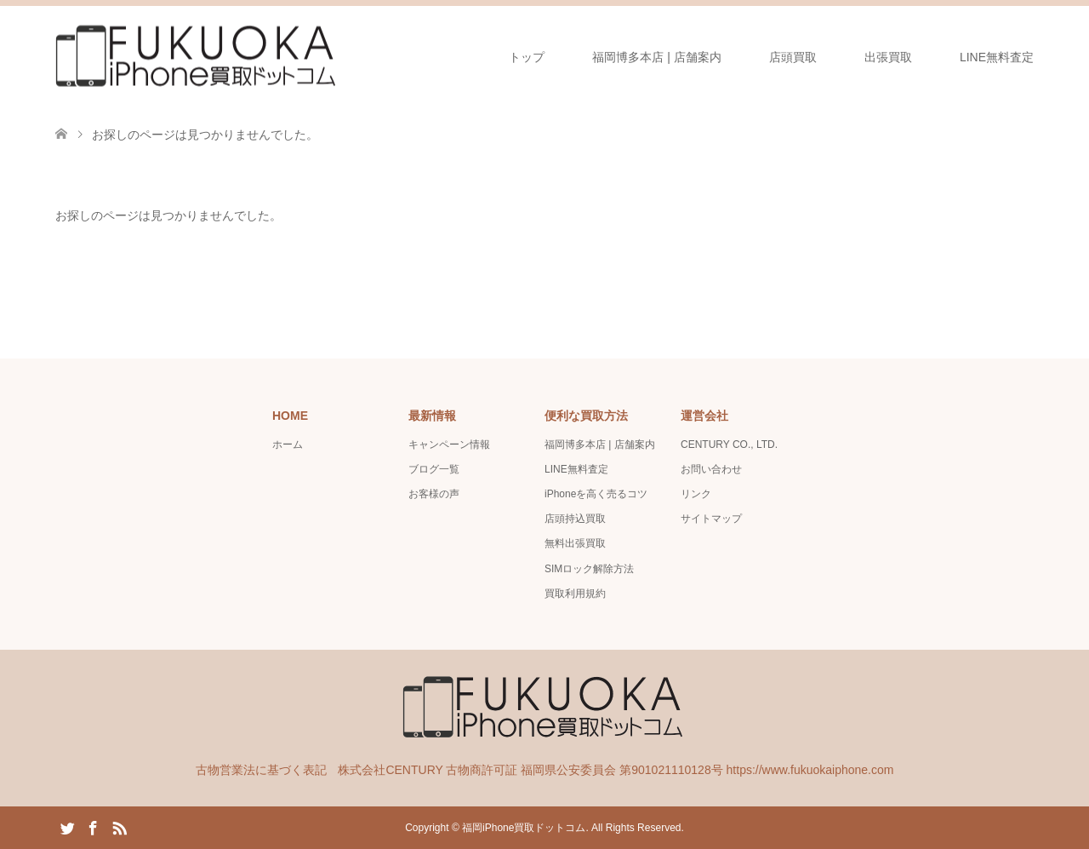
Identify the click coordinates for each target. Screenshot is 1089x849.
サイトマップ (711, 519)
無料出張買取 (575, 543)
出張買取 (888, 57)
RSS (119, 827)
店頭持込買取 (575, 519)
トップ (526, 57)
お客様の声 (433, 494)
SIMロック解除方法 (589, 569)
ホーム (287, 444)
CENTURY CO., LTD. (729, 444)
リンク (696, 494)
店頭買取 (793, 57)
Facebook (93, 827)
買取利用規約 (575, 593)
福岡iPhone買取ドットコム (523, 828)
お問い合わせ (711, 469)
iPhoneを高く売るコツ (595, 494)
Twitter (67, 827)
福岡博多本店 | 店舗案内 (656, 57)
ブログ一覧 (433, 469)
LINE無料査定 (997, 57)
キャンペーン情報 (449, 444)
